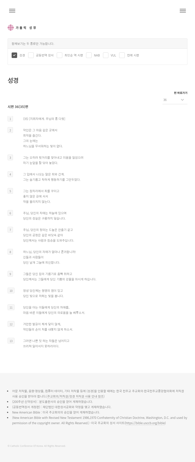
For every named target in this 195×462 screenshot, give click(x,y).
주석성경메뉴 (12, 10)
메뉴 (183, 10)
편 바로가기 (180, 93)
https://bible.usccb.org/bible (145, 423)
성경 (22, 55)
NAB (97, 55)
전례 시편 (133, 55)
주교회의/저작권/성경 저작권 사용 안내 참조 (75, 396)
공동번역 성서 (45, 55)
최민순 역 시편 (74, 55)
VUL (113, 55)
